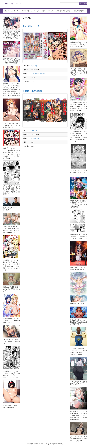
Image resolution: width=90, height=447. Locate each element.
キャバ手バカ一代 (30, 26)
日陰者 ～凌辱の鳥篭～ (33, 91)
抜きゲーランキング (11, 11)
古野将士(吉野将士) (38, 74)
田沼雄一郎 (35, 138)
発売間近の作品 (79, 11)
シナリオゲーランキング (30, 11)
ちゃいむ (34, 66)
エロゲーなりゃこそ (12, 3)
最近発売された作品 (63, 11)
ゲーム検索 (83, 4)
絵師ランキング (47, 11)
